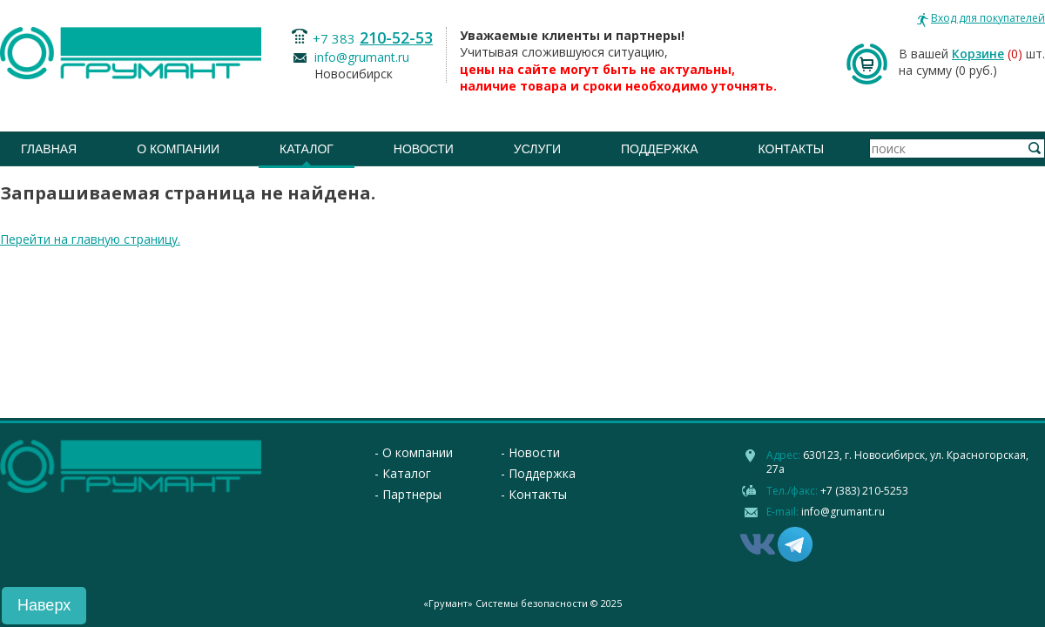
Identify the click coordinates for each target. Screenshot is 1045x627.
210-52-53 (396, 37)
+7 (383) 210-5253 (864, 490)
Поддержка (659, 149)
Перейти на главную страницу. (90, 239)
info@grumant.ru (361, 57)
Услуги (537, 149)
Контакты (791, 149)
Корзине (978, 53)
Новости (424, 149)
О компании (178, 149)
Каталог (307, 149)
